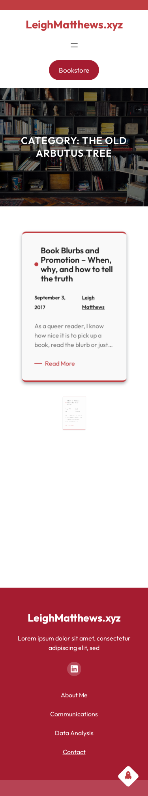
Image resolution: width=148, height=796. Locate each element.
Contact (74, 752)
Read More (61, 362)
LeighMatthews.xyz (74, 24)
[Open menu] (74, 45)
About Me (74, 695)
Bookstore (74, 70)
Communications (74, 714)
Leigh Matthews (77, 415)
